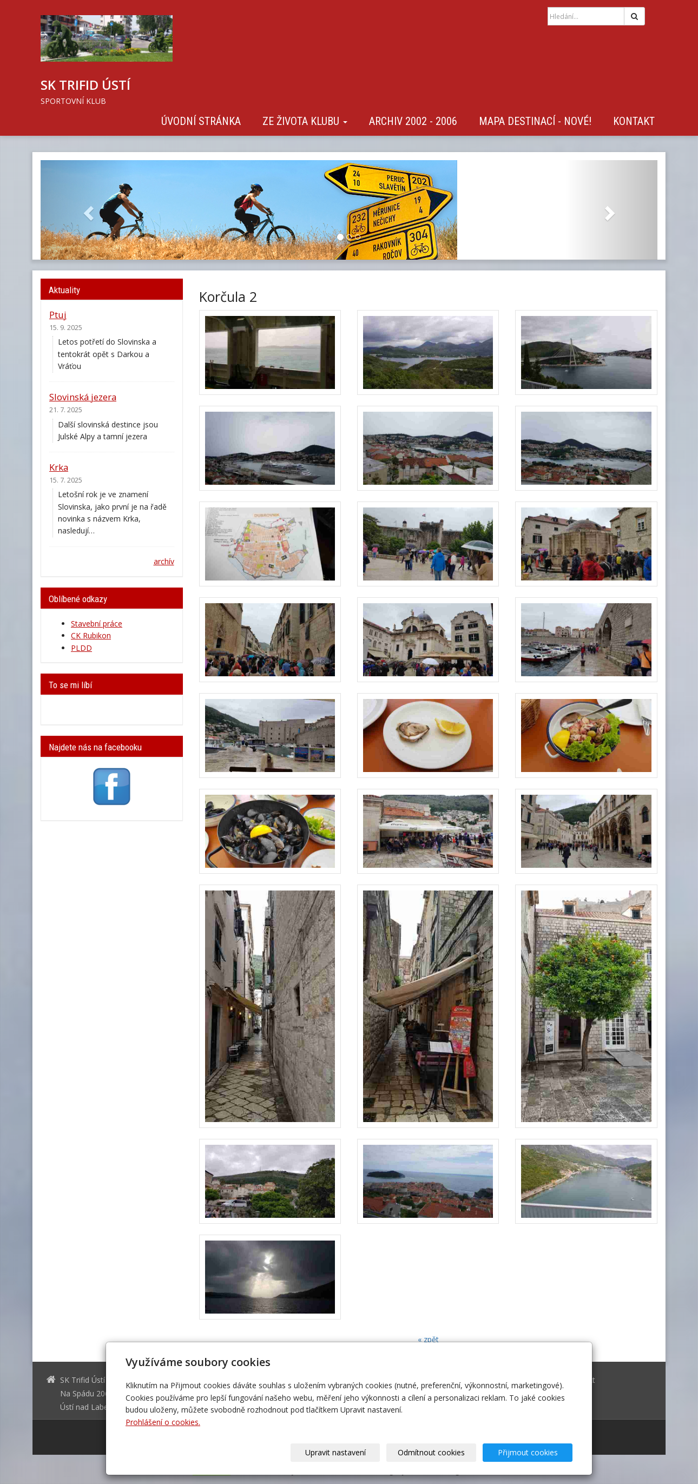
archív (164, 561)
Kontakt (634, 121)
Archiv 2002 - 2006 (413, 121)
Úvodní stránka (201, 121)
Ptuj (58, 314)
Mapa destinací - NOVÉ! (535, 121)
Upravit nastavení (352, 1452)
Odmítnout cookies (442, 1452)
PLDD (81, 648)
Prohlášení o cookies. (163, 1422)
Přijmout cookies (531, 1452)
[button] (87, 210)
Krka (58, 467)
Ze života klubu (304, 121)
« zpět (428, 1339)
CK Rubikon (91, 635)
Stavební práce (96, 623)
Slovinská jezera (82, 397)
